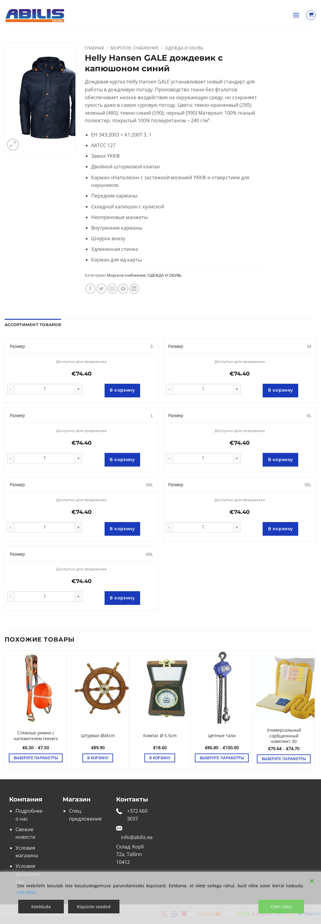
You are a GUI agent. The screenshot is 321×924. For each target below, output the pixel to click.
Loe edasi (26, 892)
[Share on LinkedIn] (134, 289)
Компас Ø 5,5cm (160, 735)
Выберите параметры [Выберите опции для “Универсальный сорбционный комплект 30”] (284, 759)
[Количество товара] (44, 389)
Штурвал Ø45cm (98, 735)
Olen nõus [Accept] (281, 906)
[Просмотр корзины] (311, 15)
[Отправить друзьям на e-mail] (112, 289)
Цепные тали (222, 735)
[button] (296, 15)
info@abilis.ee (137, 837)
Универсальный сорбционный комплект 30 (284, 735)
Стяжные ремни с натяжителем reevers (36, 735)
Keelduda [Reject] (41, 906)
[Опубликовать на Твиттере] (101, 289)
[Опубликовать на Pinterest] (123, 289)
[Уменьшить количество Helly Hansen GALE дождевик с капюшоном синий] (10, 389)
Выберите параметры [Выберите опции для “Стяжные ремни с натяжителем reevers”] (36, 758)
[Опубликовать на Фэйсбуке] (90, 289)
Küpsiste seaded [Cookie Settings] (94, 906)
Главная (94, 48)
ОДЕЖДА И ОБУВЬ (184, 48)
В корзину (122, 390)
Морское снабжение (134, 48)
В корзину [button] (97, 758)
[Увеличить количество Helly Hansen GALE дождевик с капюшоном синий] (78, 389)
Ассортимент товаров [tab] (33, 324)
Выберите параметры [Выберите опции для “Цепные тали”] (222, 758)
